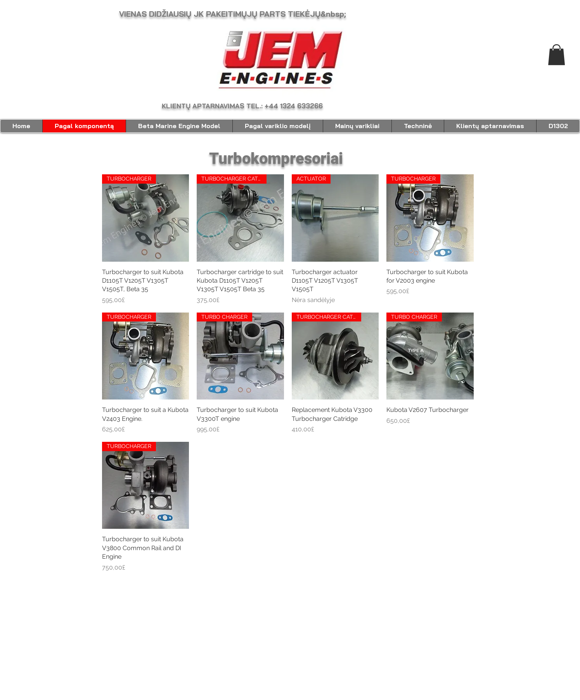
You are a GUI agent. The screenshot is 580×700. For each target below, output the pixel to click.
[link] (556, 54)
